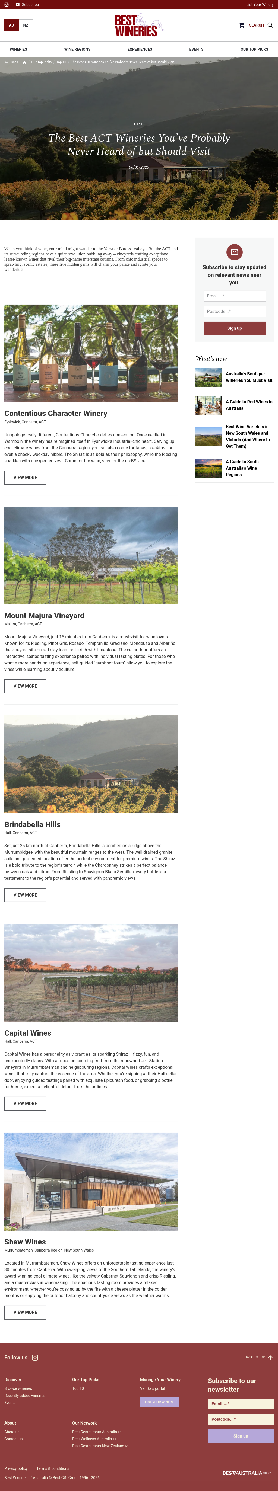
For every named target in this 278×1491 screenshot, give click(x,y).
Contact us (13, 1439)
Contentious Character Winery (55, 423)
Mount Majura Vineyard (44, 625)
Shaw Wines (25, 1251)
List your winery (159, 1402)
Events (10, 1402)
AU (11, 25)
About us (12, 1432)
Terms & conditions (52, 1468)
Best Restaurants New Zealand (100, 1446)
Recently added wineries (24, 1395)
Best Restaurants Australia (96, 1432)
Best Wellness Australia (94, 1439)
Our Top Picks (41, 62)
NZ (25, 25)
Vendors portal (152, 1388)
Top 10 (61, 62)
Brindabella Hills (32, 834)
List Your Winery (260, 4)
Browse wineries (18, 1388)
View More (25, 487)
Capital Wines (27, 1043)
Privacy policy (15, 1468)
